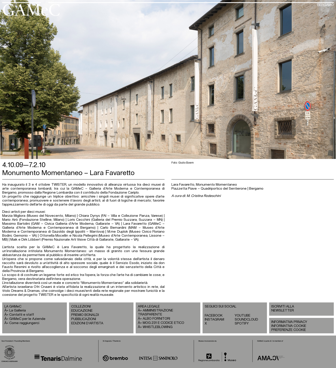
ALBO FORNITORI (156, 318)
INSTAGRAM (214, 319)
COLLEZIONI (81, 306)
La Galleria (17, 310)
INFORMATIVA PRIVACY (289, 322)
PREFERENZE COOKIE (288, 330)
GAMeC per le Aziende (27, 319)
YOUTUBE (242, 315)
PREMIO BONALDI (85, 315)
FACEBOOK (214, 315)
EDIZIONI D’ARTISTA (87, 323)
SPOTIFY (242, 323)
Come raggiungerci (24, 323)
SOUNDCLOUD (246, 319)
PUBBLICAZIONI (83, 319)
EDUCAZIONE (82, 310)
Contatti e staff (21, 314)
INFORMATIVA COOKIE (288, 326)
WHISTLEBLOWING (158, 327)
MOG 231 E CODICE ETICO (163, 323)
